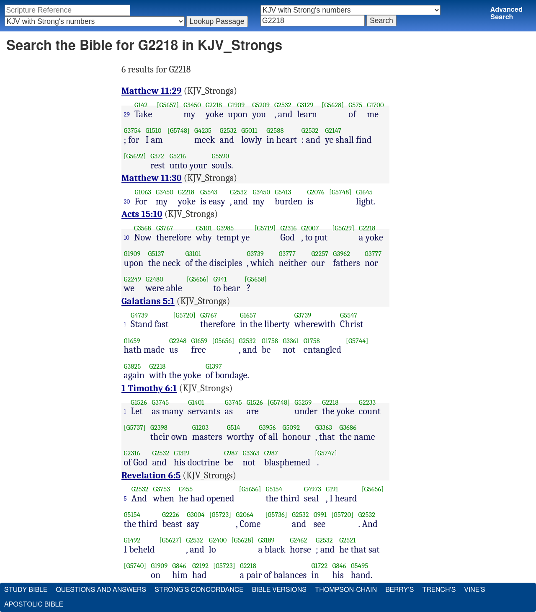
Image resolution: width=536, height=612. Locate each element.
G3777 (287, 254)
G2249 (132, 279)
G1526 (139, 402)
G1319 (181, 453)
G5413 (283, 192)
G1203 (200, 427)
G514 (233, 427)
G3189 (266, 540)
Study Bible (25, 589)
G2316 (289, 228)
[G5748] (179, 130)
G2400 (218, 540)
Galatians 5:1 (148, 301)
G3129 (305, 105)
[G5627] (171, 540)
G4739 (139, 315)
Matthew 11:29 (151, 90)
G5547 (348, 315)
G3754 (132, 130)
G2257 (319, 254)
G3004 (195, 515)
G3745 (160, 402)
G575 (355, 105)
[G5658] (256, 279)
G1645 (364, 192)
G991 (320, 515)
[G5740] (135, 566)
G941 (220, 279)
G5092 (291, 427)
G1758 (270, 341)
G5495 (359, 566)
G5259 (303, 402)
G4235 (202, 130)
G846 (179, 566)
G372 (157, 156)
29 (127, 114)
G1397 (214, 366)
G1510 (154, 130)
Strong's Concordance (199, 589)
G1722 (319, 566)
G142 (140, 105)
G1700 (375, 105)
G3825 (132, 366)
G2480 (154, 279)
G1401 (196, 402)
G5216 (178, 156)
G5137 (156, 254)
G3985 (225, 228)
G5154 (273, 489)
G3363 (323, 427)
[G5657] (168, 105)
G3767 (164, 228)
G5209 (261, 105)
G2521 (347, 540)
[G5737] (135, 427)
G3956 (267, 427)
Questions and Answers (101, 589)
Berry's (399, 589)
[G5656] (198, 279)
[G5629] (343, 228)
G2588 (274, 130)
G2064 (244, 515)
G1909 (236, 105)
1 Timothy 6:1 (149, 388)
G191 (332, 489)
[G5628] (333, 105)
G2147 (333, 130)
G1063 (143, 192)
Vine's (474, 589)
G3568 (142, 228)
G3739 (255, 254)
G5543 (208, 192)
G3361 (291, 341)
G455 (186, 489)
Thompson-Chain (346, 589)
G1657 (248, 315)
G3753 (161, 489)
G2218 (214, 105)
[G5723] (220, 515)
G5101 (204, 228)
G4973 (312, 489)
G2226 (170, 515)
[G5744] (357, 341)
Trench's (439, 589)
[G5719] (265, 228)
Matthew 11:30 (151, 178)
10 (127, 237)
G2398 (159, 427)
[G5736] (276, 515)
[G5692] (135, 156)
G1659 (132, 341)
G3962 (341, 254)
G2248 (177, 341)
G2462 (298, 540)
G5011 (249, 130)
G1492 (132, 540)
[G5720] (184, 315)
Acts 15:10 (141, 214)
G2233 (367, 402)
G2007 (310, 228)
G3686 (347, 427)
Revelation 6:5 (150, 475)
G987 (231, 453)
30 (127, 201)
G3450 (192, 105)
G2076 (316, 192)
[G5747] (326, 453)
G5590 (220, 156)
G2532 (282, 105)
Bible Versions (279, 589)
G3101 (193, 254)
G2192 (200, 566)
